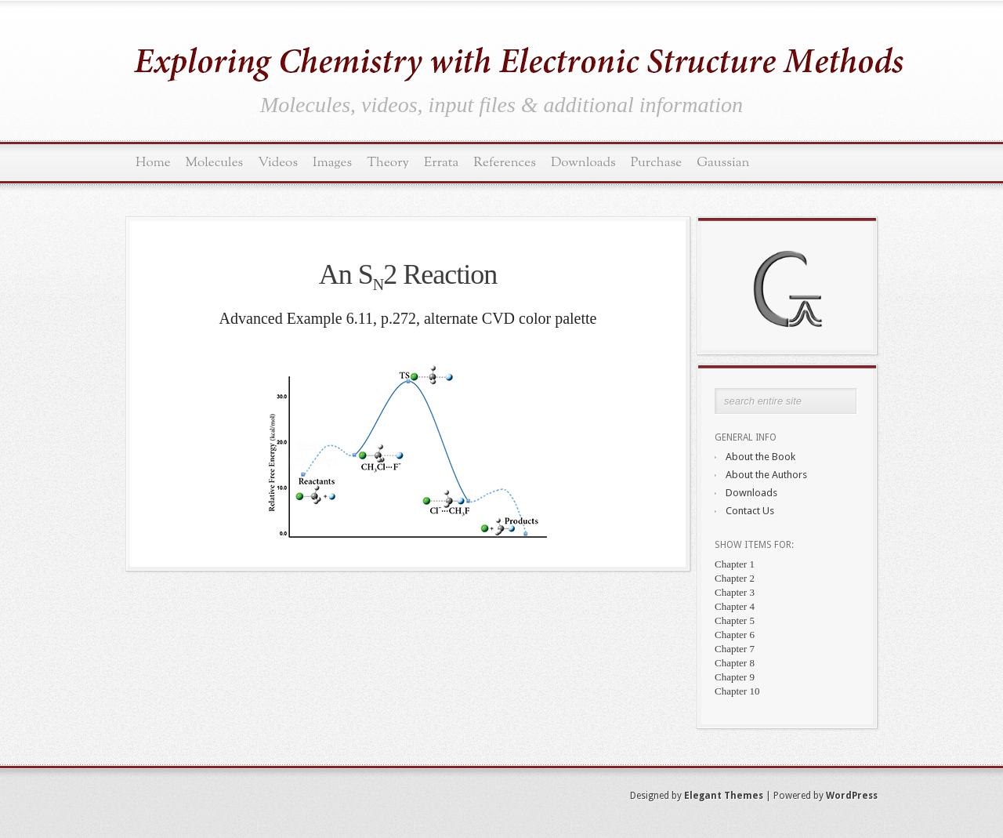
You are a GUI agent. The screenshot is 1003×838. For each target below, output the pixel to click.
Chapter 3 (735, 592)
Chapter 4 (735, 606)
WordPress (852, 795)
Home (153, 163)
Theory (388, 163)
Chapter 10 (737, 691)
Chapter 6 (735, 634)
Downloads (583, 163)
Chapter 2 (735, 578)
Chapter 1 (735, 564)
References (504, 163)
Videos (278, 163)
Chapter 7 (735, 649)
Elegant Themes (723, 795)
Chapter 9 (735, 677)
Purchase (657, 163)
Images (332, 163)
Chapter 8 (735, 663)
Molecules (215, 163)
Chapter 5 (735, 620)
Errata (441, 163)
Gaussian (723, 163)
